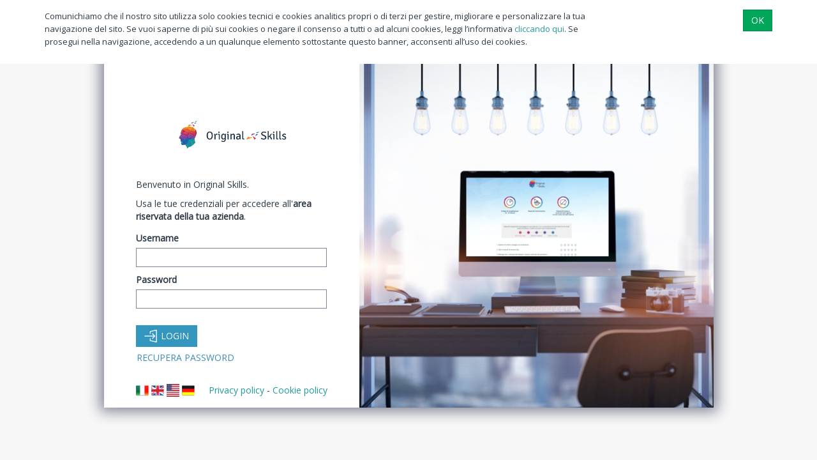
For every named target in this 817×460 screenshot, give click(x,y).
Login (166, 336)
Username (157, 238)
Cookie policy (300, 390)
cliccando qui (539, 28)
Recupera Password (185, 357)
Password (156, 279)
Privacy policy (236, 390)
